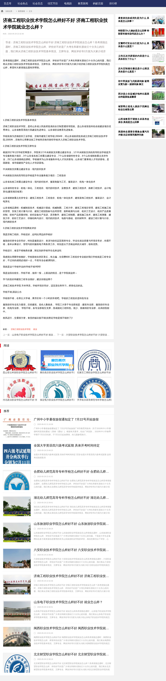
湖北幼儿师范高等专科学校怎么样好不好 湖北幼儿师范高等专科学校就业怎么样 (72, 497)
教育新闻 (83, 3)
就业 (35, 329)
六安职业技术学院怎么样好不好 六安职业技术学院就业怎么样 (96, 335)
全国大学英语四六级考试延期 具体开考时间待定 (67, 445)
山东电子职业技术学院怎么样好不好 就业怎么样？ (37, 335)
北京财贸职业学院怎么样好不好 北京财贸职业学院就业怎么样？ (72, 654)
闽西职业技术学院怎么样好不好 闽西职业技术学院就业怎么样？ (72, 628)
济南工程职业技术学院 (21, 329)
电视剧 (68, 3)
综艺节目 (53, 3)
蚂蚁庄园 (98, 3)
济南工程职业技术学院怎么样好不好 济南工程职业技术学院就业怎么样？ (72, 576)
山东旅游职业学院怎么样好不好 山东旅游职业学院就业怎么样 (72, 524)
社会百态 (38, 3)
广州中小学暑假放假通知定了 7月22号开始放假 (66, 419)
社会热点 (23, 3)
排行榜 (113, 3)
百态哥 (7, 3)
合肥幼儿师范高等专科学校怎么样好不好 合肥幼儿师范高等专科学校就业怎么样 (72, 471)
